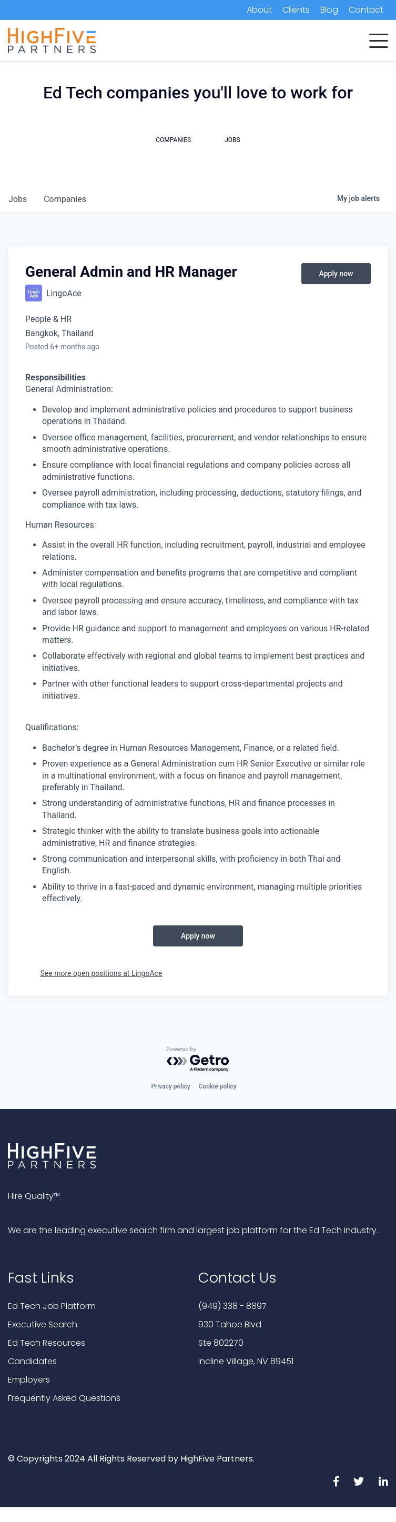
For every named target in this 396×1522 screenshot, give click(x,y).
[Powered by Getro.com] (198, 1060)
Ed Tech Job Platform (52, 1306)
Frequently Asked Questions (64, 1398)
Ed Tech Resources (46, 1343)
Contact (366, 10)
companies (65, 199)
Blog (329, 10)
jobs (17, 199)
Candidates (32, 1361)
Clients (296, 10)
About (259, 10)
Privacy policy (170, 1086)
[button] (378, 38)
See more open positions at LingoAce (101, 973)
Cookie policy (218, 1086)
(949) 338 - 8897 (232, 1306)
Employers (29, 1380)
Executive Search (42, 1324)
